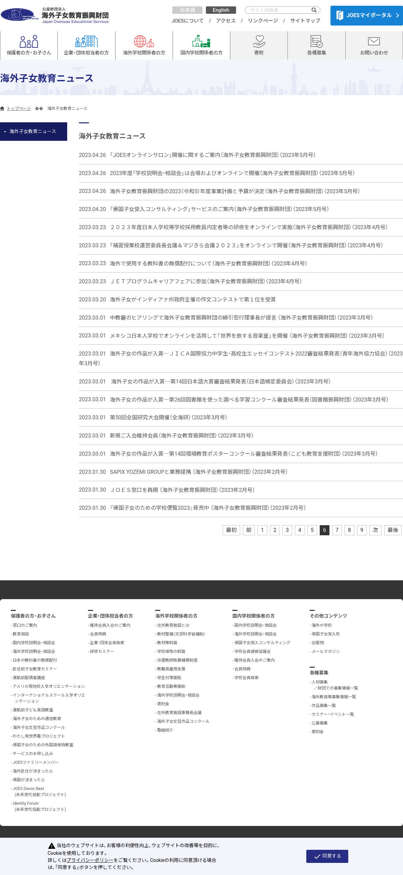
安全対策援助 (169, 677)
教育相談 (21, 634)
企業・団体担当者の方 (110, 616)
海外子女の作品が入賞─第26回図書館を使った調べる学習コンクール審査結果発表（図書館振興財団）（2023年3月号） (249, 399)
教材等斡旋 (167, 642)
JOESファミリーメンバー (36, 762)
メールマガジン (326, 651)
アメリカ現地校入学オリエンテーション (49, 686)
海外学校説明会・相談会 (34, 651)
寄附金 (163, 704)
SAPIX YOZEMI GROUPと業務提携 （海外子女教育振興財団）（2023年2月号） (199, 472)
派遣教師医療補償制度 (177, 660)
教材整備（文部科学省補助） (181, 634)
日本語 (187, 10)
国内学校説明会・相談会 (34, 642)
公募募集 (320, 723)
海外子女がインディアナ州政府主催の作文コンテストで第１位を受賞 (193, 299)
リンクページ (263, 21)
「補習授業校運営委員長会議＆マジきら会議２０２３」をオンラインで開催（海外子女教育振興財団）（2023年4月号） (247, 245)
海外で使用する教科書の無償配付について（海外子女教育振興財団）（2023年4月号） (209, 263)
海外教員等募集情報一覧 (334, 697)
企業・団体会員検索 (107, 642)
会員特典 (98, 634)
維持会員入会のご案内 (110, 625)
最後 (393, 530)
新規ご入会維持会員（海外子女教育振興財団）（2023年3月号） (182, 435)
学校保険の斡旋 (171, 651)
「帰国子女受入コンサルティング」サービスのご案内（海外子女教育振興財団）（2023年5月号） (219, 209)
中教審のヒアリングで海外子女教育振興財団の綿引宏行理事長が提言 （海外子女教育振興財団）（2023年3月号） (241, 318)
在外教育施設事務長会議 (179, 712)
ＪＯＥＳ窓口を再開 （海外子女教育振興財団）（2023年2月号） (182, 490)
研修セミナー (102, 651)
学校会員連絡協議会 (252, 651)
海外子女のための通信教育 (37, 718)
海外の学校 (322, 625)
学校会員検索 (246, 677)
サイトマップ (305, 21)
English (221, 10)
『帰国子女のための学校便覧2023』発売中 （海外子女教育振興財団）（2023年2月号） (208, 508)
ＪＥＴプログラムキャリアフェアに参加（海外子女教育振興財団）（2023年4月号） (206, 281)
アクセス (226, 21)
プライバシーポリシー (90, 860)
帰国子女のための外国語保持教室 (43, 745)
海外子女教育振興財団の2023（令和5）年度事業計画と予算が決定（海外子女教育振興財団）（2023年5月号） (235, 191)
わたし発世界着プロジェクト (39, 736)
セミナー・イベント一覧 (333, 714)
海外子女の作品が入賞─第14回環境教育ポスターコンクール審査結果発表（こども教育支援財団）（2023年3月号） (244, 454)
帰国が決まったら (29, 780)
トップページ (19, 108)
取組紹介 (165, 730)
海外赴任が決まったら (33, 771)
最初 (231, 530)
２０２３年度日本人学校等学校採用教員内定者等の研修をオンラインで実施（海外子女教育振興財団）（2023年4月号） (249, 227)
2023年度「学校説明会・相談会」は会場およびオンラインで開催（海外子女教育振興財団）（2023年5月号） (232, 173)
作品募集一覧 (324, 705)
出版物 (318, 642)
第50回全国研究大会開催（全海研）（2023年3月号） (169, 417)
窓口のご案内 (25, 625)
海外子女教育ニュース (32, 131)
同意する (327, 856)
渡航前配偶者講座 (29, 677)
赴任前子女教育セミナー (35, 669)
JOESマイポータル (364, 15)
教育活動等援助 (171, 686)
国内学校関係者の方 (253, 616)
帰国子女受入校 (326, 634)
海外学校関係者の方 (176, 616)
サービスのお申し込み (33, 753)
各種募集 (319, 672)
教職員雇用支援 (171, 669)
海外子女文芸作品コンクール (39, 727)
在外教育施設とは (173, 625)
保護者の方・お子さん (33, 616)
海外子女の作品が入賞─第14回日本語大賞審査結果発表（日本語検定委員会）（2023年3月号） (220, 381)
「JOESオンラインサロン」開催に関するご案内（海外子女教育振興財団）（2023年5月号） (213, 155)
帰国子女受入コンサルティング (262, 642)
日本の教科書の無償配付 (35, 660)
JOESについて (188, 21)
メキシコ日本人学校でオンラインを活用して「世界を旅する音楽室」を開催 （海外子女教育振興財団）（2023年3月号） (247, 335)
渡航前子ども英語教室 (33, 710)
